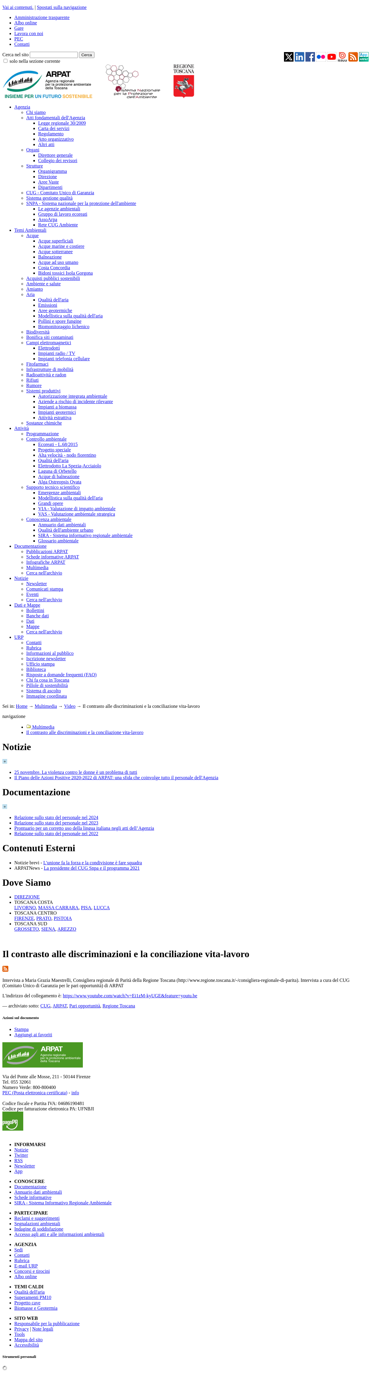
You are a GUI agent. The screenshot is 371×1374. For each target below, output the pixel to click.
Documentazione (30, 546)
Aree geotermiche (55, 310)
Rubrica (33, 647)
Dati (30, 621)
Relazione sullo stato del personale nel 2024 (56, 817)
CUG (46, 1005)
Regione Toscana (119, 1005)
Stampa (21, 1029)
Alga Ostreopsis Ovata (59, 481)
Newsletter (36, 583)
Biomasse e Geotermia (36, 1308)
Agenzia (22, 106)
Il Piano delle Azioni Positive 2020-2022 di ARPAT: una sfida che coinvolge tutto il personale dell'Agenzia (116, 777)
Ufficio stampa (40, 663)
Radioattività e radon (46, 374)
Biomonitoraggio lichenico (63, 326)
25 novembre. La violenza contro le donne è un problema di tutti (75, 772)
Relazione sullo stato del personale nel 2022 (56, 833)
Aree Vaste (48, 181)
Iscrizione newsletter (46, 658)
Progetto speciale (54, 449)
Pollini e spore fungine (59, 321)
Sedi (18, 1249)
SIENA (48, 929)
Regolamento (50, 133)
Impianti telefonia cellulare (64, 358)
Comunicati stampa (44, 588)
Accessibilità (26, 1345)
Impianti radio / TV (56, 353)
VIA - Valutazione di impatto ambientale (77, 508)
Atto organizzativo (56, 139)
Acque (32, 235)
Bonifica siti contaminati (49, 337)
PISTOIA (63, 918)
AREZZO (67, 929)
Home (21, 706)
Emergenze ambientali (59, 492)
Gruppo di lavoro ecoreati (62, 214)
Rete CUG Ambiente (58, 224)
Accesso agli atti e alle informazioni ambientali (59, 1234)
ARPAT (59, 1005)
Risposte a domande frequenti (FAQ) (61, 674)
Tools (19, 1334)
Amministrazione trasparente (41, 17)
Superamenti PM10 (32, 1297)
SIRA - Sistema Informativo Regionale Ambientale (63, 1202)
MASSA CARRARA (58, 907)
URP (19, 637)
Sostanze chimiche (44, 422)
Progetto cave (27, 1302)
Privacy (21, 1328)
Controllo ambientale (46, 439)
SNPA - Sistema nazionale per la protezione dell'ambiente (81, 203)
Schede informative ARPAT (52, 556)
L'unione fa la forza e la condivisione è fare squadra (92, 862)
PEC (18, 38)
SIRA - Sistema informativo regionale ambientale (85, 535)
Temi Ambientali (30, 230)
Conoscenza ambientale (49, 519)
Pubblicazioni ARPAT (47, 551)
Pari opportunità (84, 1005)
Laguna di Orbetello (57, 471)
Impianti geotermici (57, 412)
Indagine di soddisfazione (38, 1228)
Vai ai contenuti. (17, 7)
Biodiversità (37, 331)
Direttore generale (55, 155)
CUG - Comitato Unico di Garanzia (60, 192)
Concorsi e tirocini (32, 1271)
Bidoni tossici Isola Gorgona (65, 273)
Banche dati (37, 615)
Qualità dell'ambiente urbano (65, 530)
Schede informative (33, 1197)
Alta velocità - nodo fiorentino (67, 455)
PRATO (43, 918)
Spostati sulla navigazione (62, 7)
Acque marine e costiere (61, 246)
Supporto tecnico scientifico (53, 487)
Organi (32, 149)
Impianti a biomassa (57, 406)
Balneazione (50, 256)
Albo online (25, 22)
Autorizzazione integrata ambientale (72, 396)
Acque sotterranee (55, 251)
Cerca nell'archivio (44, 572)
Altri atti (46, 144)
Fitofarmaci (37, 364)
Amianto (34, 289)
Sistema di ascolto (43, 690)
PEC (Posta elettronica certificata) (34, 1092)
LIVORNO (25, 907)
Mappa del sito (28, 1339)
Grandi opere (50, 503)
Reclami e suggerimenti (37, 1218)
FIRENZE (24, 918)
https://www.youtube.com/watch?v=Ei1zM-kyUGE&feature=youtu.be (130, 995)
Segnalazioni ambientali (37, 1223)
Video (69, 706)
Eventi (32, 594)
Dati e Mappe (27, 605)
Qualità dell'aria (53, 299)
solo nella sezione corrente (35, 61)
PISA (86, 907)
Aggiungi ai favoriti (33, 1034)
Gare (19, 28)
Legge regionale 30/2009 (62, 123)
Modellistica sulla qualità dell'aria (70, 315)
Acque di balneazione (59, 476)
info (75, 1092)
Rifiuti (32, 380)
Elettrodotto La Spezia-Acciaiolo (69, 465)
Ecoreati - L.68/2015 (58, 444)
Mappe (32, 626)
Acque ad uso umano (58, 262)
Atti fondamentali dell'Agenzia (55, 117)
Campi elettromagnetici (48, 342)
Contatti (22, 44)
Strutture (34, 165)
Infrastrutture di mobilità (49, 369)
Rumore (34, 385)
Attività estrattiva (55, 417)
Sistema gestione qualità (49, 198)
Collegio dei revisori (57, 160)
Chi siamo (36, 112)
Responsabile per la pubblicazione (47, 1323)
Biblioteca (36, 669)
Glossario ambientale (58, 540)
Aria (30, 294)
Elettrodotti (49, 347)
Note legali (42, 1328)
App (18, 1171)
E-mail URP (26, 1265)
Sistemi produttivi (43, 390)
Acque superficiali (55, 240)
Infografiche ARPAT (45, 562)
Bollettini (35, 610)
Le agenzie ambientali (59, 208)
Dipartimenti (50, 187)
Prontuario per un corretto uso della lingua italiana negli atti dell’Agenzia (84, 828)
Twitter (21, 1155)
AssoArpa (47, 219)
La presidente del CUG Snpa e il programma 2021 (92, 868)
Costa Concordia (54, 267)
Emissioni (47, 305)
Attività (21, 428)
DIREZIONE (27, 896)
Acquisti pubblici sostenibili (53, 278)
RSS (18, 1160)
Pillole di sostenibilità (47, 685)
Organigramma (52, 171)
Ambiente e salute (43, 283)
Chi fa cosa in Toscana (47, 680)
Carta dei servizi (53, 128)
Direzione (47, 176)
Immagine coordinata (46, 696)
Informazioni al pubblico (50, 653)
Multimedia (37, 567)
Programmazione (42, 433)
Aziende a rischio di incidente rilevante (75, 401)
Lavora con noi (28, 33)
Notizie (21, 578)
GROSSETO (26, 929)
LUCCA (102, 907)
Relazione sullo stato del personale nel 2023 (56, 822)
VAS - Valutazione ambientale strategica (76, 514)
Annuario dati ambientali (62, 524)
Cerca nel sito (15, 54)
